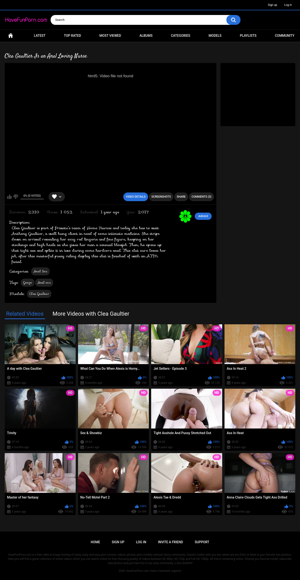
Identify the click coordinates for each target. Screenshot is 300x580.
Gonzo (27, 282)
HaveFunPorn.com (137, 571)
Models (215, 35)
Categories (180, 35)
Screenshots (161, 196)
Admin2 (203, 216)
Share (181, 196)
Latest (40, 35)
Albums (146, 35)
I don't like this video (15, 196)
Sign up (272, 5)
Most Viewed (110, 35)
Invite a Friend (170, 542)
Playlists (248, 35)
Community (284, 35)
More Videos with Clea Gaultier (90, 313)
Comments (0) (201, 196)
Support (202, 542)
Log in (288, 5)
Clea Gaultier (39, 294)
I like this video (9, 196)
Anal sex (44, 282)
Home (10, 36)
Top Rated (72, 35)
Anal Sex (40, 271)
